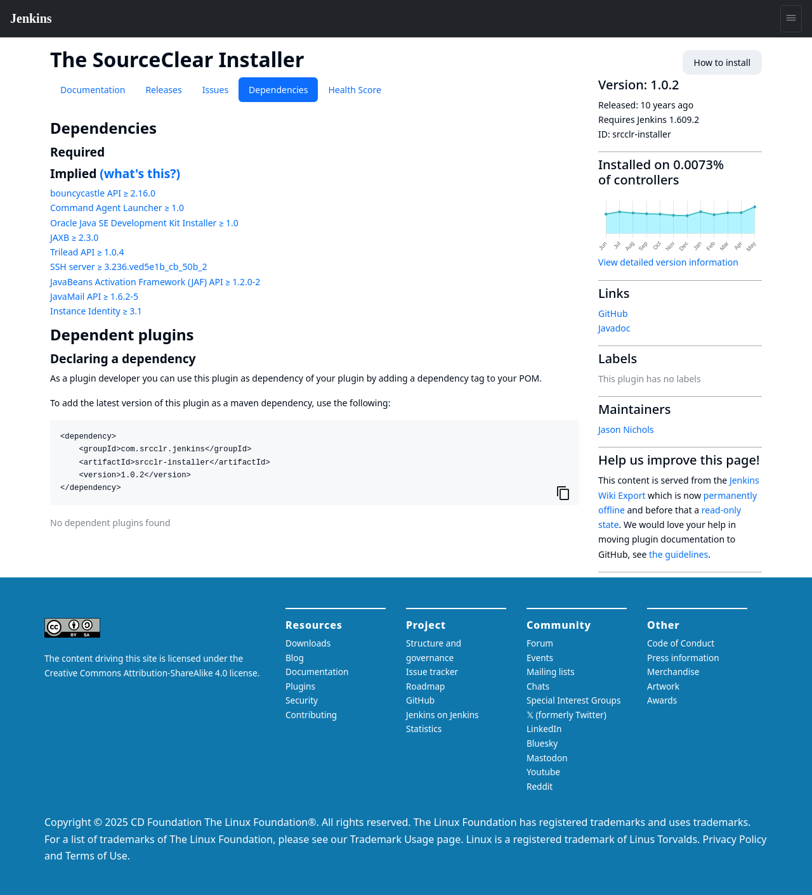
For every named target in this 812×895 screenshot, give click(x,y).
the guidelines (678, 554)
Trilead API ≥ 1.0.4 (87, 252)
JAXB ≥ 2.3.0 (74, 237)
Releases (163, 90)
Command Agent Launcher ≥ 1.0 (117, 208)
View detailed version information (668, 262)
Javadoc (614, 328)
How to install (722, 62)
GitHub (613, 313)
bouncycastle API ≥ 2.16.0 (102, 193)
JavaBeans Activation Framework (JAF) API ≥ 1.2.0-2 (155, 282)
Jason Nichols (626, 429)
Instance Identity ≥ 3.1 (96, 311)
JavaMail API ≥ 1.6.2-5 (94, 296)
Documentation (92, 90)
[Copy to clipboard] (563, 492)
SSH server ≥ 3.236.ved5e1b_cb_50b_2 (128, 267)
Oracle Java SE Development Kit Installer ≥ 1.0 (144, 223)
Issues (215, 90)
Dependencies (278, 90)
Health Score (354, 90)
